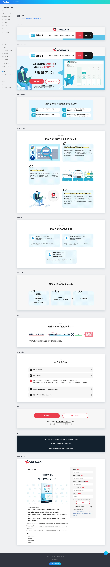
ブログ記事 (5, 60)
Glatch (57, 561)
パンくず (4, 41)
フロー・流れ (5, 26)
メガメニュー (5, 81)
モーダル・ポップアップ (8, 75)
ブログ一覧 (5, 57)
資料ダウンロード (6, 66)
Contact (106, 2)
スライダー (5, 84)
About (100, 2)
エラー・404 (5, 78)
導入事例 (4, 22)
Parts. (5, 2)
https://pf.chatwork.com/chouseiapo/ (28, 18)
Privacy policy (60, 556)
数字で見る (5, 53)
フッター (4, 38)
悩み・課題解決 (6, 16)
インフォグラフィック (7, 50)
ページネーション (6, 87)
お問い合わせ (5, 63)
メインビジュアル (6, 13)
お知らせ (4, 47)
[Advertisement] (8, 115)
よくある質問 (5, 32)
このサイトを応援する (55, 563)
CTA (3, 35)
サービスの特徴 (6, 19)
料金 (3, 29)
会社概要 (4, 44)
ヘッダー (4, 10)
